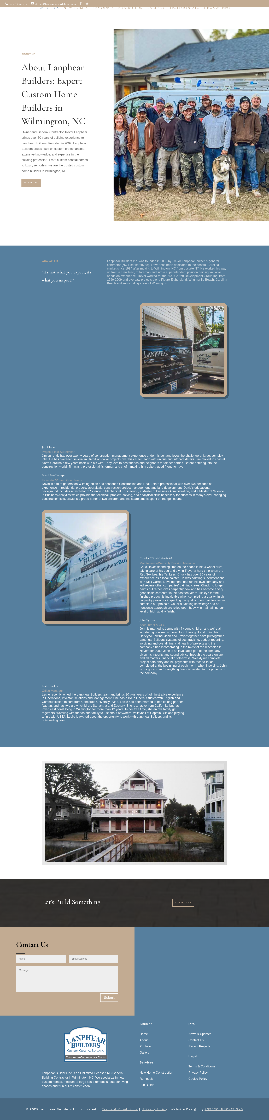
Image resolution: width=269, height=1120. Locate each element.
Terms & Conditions (202, 1066)
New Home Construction (156, 1072)
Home (144, 1034)
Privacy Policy (198, 1072)
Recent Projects (199, 1046)
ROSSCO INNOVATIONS (224, 1109)
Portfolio (145, 1046)
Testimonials (184, 15)
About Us (48, 15)
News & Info (217, 15)
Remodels (103, 15)
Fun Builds (130, 15)
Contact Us (183, 902)
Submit (109, 997)
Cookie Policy (198, 1078)
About (144, 1040)
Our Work (31, 182)
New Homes (75, 15)
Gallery (156, 15)
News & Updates (200, 1034)
